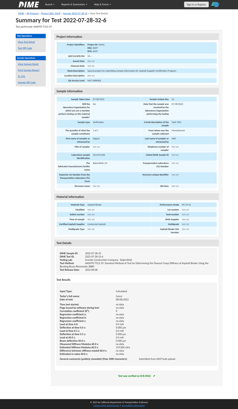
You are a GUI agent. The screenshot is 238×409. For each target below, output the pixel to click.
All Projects (33, 13)
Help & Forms (102, 4)
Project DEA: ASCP (51, 13)
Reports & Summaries (74, 4)
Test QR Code (25, 48)
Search (50, 4)
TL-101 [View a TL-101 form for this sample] (21, 76)
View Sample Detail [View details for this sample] (28, 64)
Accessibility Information (133, 405)
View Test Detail (26, 42)
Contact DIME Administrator (106, 405)
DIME (21, 13)
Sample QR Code (27, 82)
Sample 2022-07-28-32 (75, 13)
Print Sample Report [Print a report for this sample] (28, 70)
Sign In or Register (196, 4)
